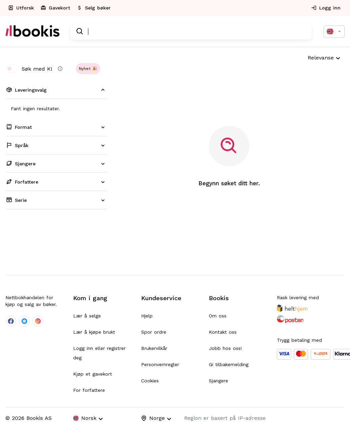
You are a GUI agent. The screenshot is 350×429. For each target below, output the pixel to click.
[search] (80, 31)
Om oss (217, 315)
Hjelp (147, 315)
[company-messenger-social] (24, 321)
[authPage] (326, 8)
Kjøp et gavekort (92, 374)
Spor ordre (153, 332)
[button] (88, 68)
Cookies (150, 380)
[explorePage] (21, 8)
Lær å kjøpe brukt (94, 332)
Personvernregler (160, 364)
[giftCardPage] (56, 8)
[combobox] (334, 31)
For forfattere (89, 390)
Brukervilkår (154, 348)
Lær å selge (87, 315)
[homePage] (32, 32)
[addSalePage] (94, 8)
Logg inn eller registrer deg (99, 352)
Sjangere (218, 380)
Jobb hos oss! (225, 348)
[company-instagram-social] (37, 321)
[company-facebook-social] (10, 321)
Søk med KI (28, 69)
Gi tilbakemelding (228, 364)
